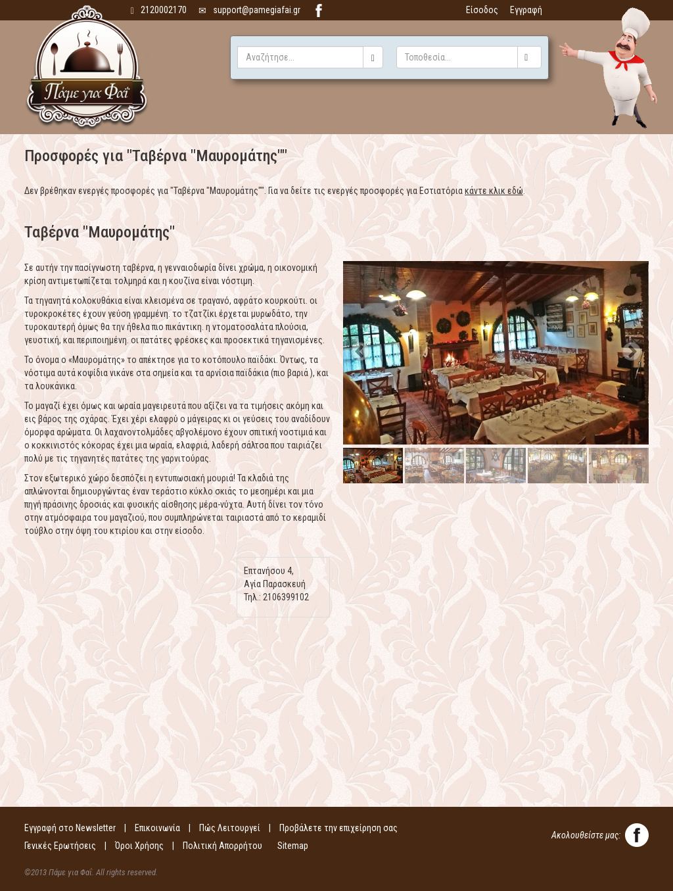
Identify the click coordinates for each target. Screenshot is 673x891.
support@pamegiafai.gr (249, 10)
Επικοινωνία (157, 828)
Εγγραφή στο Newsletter (70, 828)
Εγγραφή (526, 10)
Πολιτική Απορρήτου (222, 845)
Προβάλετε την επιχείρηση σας (338, 828)
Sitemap (292, 845)
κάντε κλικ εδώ (494, 190)
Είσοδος (482, 10)
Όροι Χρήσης (139, 845)
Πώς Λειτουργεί (229, 828)
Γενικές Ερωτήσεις (60, 845)
